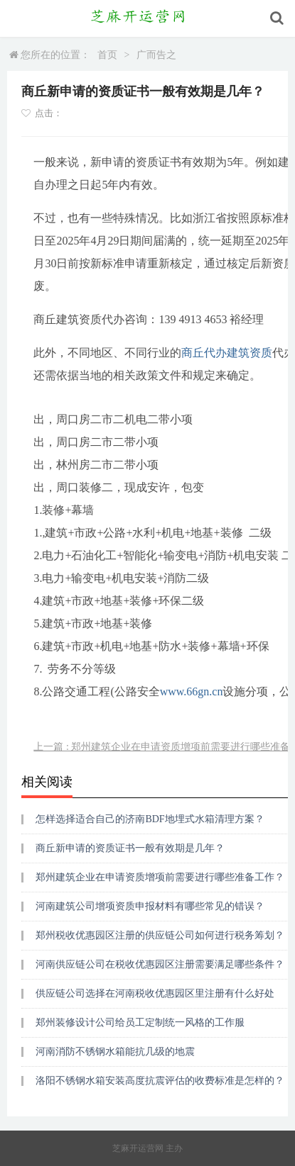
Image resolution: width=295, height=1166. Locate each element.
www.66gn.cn (191, 691)
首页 (107, 55)
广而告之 (156, 55)
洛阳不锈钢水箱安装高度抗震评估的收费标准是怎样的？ (160, 1080)
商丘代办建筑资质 (226, 353)
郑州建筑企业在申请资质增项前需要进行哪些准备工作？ (160, 877)
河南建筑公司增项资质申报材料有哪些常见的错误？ (150, 906)
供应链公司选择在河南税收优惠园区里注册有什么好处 (155, 993)
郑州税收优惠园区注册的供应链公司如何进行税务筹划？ (160, 935)
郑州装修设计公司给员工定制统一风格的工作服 (140, 1022)
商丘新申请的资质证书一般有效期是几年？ (130, 848)
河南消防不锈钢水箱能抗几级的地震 (115, 1051)
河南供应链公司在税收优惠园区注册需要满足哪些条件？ (160, 964)
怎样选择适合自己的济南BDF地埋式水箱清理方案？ (150, 819)
